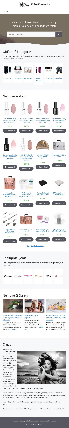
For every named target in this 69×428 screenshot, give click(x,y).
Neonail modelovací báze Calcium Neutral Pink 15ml (26, 120)
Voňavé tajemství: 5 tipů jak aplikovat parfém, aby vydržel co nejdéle (56, 318)
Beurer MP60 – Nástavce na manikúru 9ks (10, 231)
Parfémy (8, 78)
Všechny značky (45, 421)
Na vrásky (17, 78)
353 (32, 246)
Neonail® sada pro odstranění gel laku (42, 230)
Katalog (22, 421)
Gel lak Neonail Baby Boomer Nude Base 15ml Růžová (10, 156)
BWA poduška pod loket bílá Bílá (59, 194)
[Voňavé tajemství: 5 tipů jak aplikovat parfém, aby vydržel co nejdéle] (56, 306)
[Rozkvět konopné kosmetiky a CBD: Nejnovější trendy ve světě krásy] (13, 306)
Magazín (15, 421)
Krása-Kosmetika (40, 4)
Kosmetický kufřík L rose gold (26, 230)
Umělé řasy (48, 78)
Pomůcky (58, 78)
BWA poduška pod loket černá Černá (43, 194)
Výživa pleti (28, 78)
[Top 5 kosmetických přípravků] (35, 306)
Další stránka (39, 246)
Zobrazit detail (10, 131)
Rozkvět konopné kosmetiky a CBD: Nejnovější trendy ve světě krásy (12, 318)
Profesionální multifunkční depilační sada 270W (26, 194)
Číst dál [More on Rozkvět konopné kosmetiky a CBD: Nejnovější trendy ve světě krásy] (14, 329)
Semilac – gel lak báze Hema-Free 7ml (59, 230)
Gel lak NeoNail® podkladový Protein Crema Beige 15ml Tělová (26, 157)
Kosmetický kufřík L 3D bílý (59, 156)
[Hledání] (59, 34)
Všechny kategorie (32, 421)
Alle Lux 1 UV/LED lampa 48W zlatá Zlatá (43, 156)
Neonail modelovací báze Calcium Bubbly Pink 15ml (43, 120)
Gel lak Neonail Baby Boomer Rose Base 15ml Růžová (59, 120)
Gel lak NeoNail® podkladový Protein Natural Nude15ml (9, 120)
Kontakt (53, 421)
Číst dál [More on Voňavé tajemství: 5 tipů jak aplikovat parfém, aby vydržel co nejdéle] (62, 329)
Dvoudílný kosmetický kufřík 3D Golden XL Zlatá (10, 194)
